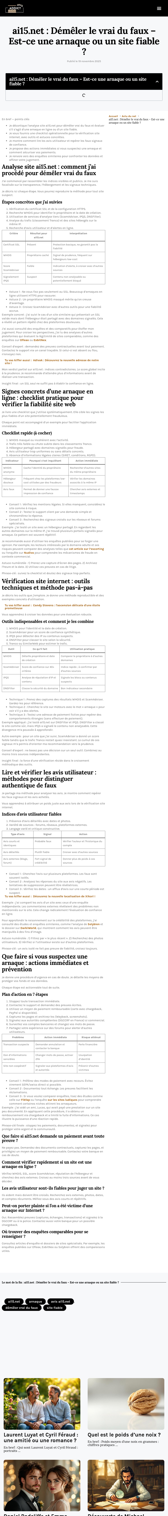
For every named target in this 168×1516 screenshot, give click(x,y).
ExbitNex (40, 340)
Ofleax (24, 340)
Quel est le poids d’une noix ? (124, 1435)
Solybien (94, 924)
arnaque (35, 1302)
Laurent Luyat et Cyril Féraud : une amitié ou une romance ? (41, 1438)
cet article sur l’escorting (86, 549)
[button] (159, 8)
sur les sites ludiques (62, 1100)
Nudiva (29, 552)
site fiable (55, 1308)
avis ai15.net (60, 1302)
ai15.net (14, 1302)
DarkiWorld (28, 928)
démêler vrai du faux (21, 1308)
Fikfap (25, 1100)
